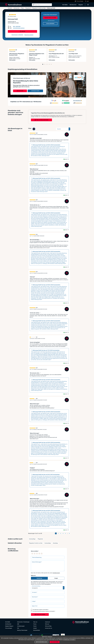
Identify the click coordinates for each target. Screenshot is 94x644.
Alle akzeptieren (54, 641)
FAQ (18, 628)
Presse (34, 624)
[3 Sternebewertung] (37, 553)
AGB (35, 609)
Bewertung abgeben (28, 34)
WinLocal (47, 624)
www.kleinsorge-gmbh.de (18, 28)
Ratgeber (81, 4)
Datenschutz (20, 621)
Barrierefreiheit (36, 630)
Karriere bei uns (48, 628)
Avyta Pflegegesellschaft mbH (56, 53)
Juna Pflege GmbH (73, 53)
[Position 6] (51, 64)
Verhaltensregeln (56, 572)
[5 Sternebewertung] (42, 553)
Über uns (35, 621)
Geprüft (66, 159)
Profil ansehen (17, 60)
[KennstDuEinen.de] (13, 4)
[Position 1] (42, 64)
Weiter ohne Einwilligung (41, 641)
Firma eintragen (8, 628)
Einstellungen (26, 621)
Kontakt (35, 628)
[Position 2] (44, 64)
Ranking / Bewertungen (22, 630)
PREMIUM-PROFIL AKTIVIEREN (50, 17)
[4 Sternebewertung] (39, 553)
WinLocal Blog (48, 626)
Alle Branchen (73, 4)
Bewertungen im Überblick (17, 34)
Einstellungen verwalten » (69, 639)
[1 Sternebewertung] (32, 553)
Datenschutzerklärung (38, 611)
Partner (34, 626)
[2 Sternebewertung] (35, 553)
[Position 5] (49, 64)
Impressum (47, 621)
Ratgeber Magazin (9, 626)
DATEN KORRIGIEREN (50, 23)
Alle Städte (64, 4)
